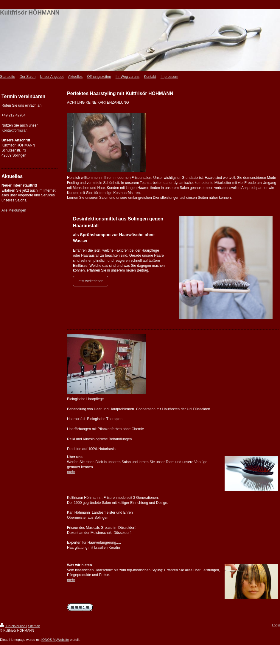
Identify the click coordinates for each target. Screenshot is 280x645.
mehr (71, 472)
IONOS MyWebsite (55, 639)
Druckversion (13, 626)
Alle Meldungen (13, 210)
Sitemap (34, 626)
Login (276, 625)
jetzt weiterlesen (90, 281)
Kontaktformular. (14, 130)
